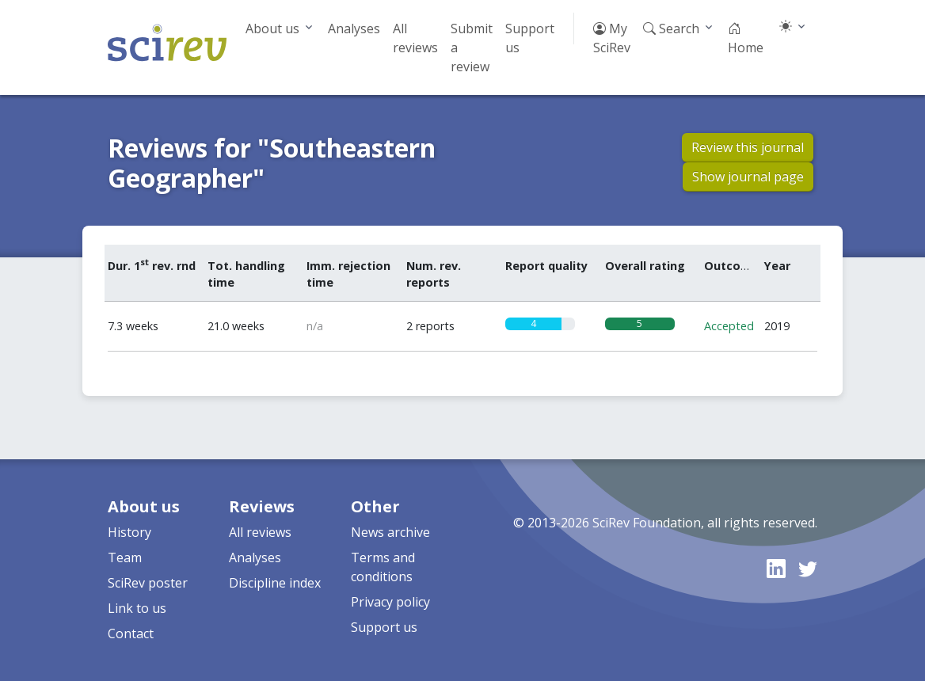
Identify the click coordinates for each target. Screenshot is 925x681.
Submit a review (472, 47)
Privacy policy (390, 602)
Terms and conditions (383, 567)
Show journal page (748, 176)
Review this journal (747, 147)
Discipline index (275, 583)
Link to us (137, 608)
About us (272, 28)
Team (125, 557)
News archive (390, 532)
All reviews (415, 38)
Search (671, 28)
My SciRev (611, 38)
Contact (131, 633)
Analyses (354, 28)
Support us (529, 38)
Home (745, 38)
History (129, 532)
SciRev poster (148, 583)
